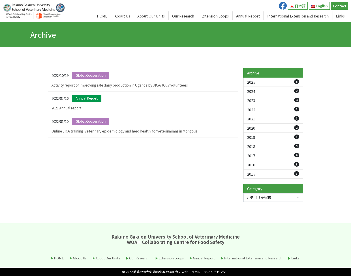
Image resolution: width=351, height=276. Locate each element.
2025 (273, 82)
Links (340, 16)
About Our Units (151, 16)
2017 (273, 155)
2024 (273, 91)
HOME (102, 16)
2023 (273, 100)
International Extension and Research (298, 16)
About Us (122, 16)
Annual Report (248, 16)
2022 (273, 109)
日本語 (298, 6)
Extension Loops (215, 16)
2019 (273, 137)
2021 (273, 119)
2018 (273, 146)
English (319, 6)
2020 (273, 128)
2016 (273, 164)
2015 (273, 174)
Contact (339, 6)
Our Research (183, 16)
